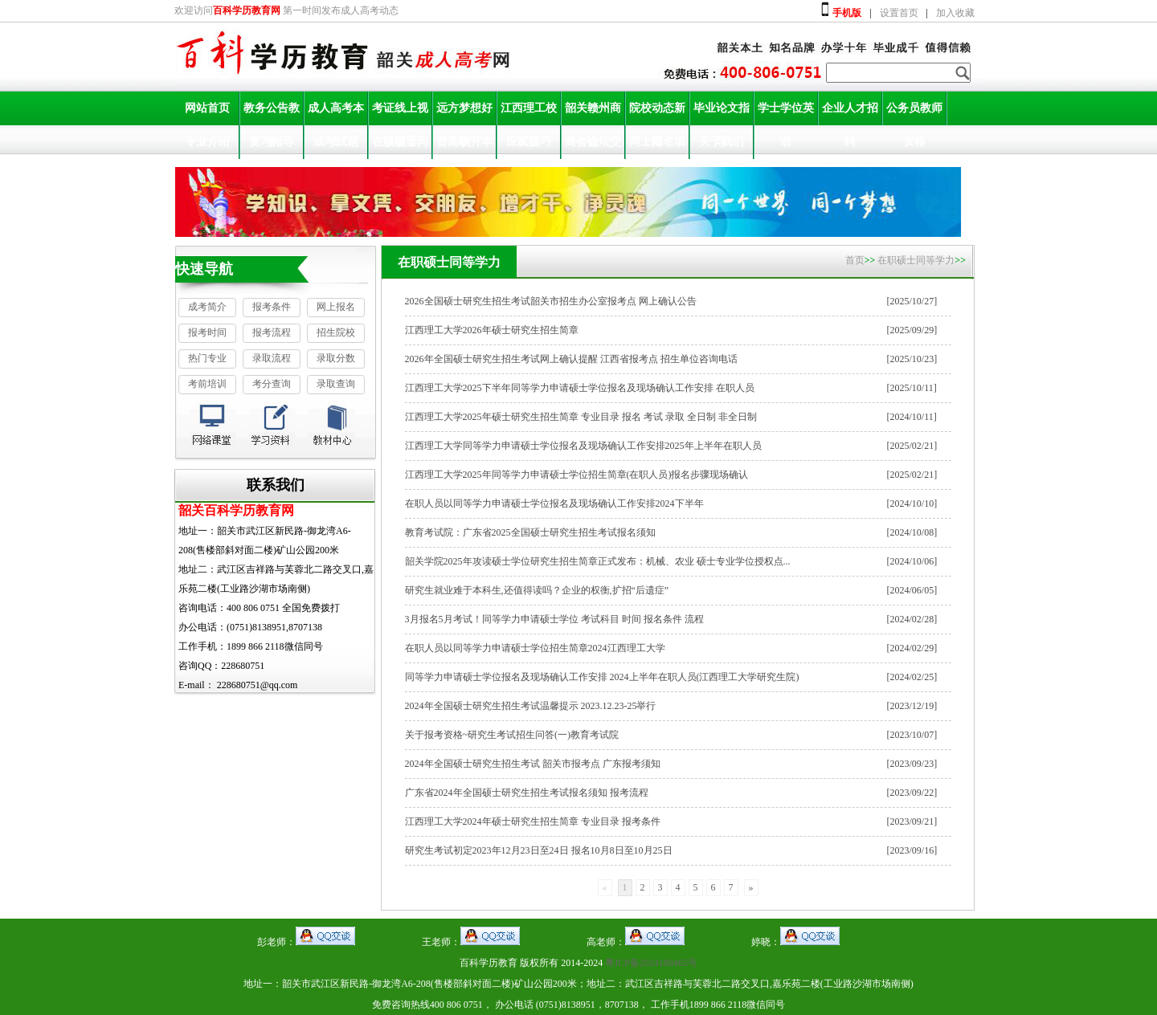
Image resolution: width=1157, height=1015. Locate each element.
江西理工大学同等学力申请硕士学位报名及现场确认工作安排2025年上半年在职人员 (583, 445)
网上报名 (336, 306)
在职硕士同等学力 (916, 260)
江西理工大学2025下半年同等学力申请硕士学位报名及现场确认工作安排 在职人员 (579, 387)
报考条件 (271, 306)
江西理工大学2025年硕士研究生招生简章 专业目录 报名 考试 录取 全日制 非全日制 (581, 416)
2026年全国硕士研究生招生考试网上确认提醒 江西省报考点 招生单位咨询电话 (571, 359)
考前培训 (207, 383)
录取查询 (336, 383)
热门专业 (207, 358)
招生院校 (336, 332)
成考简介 (207, 306)
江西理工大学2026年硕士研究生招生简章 (491, 330)
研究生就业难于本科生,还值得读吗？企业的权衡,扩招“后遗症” (537, 590)
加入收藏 (955, 12)
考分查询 (271, 383)
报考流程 (271, 332)
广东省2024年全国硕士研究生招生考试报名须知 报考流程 (526, 792)
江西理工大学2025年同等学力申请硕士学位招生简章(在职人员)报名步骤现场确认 (577, 474)
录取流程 (271, 358)
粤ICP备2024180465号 (651, 962)
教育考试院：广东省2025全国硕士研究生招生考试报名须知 (530, 532)
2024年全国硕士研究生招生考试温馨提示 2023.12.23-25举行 (530, 705)
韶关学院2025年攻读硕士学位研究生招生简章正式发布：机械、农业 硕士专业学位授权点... (598, 561)
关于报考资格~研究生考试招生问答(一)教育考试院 (512, 734)
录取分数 (336, 358)
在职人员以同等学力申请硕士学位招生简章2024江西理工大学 (535, 648)
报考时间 (207, 332)
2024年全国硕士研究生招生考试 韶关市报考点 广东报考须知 (532, 763)
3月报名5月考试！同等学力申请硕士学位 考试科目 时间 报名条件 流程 (554, 619)
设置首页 (899, 12)
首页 (855, 260)
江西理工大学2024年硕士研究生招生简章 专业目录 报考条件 (532, 821)
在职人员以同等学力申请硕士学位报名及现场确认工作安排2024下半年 (554, 503)
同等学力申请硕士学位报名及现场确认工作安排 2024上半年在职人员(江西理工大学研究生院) (602, 677)
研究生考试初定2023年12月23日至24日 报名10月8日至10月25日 (539, 850)
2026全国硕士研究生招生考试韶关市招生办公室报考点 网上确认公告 (551, 301)
